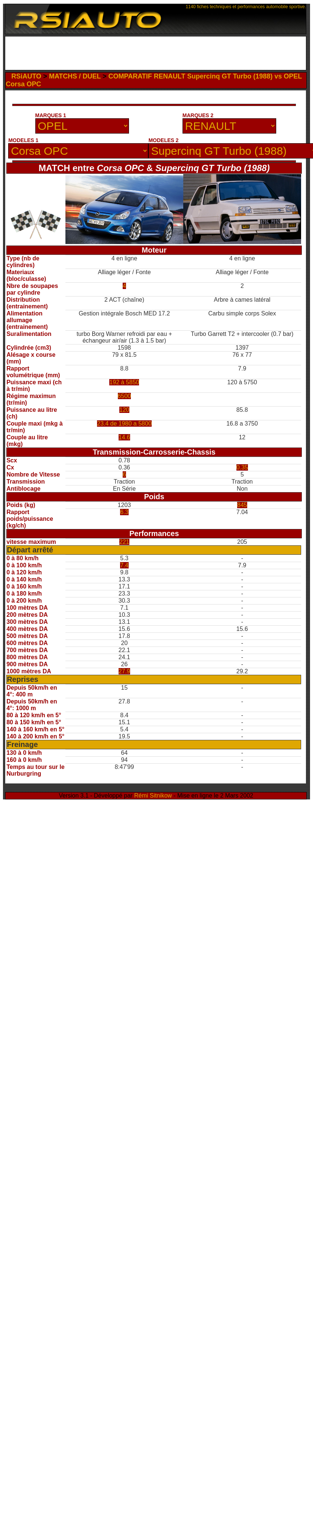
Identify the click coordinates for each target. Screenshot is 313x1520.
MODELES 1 (23, 140)
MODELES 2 (163, 140)
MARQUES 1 (50, 115)
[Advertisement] (155, 55)
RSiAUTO (26, 76)
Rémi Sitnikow (153, 795)
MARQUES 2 (198, 115)
